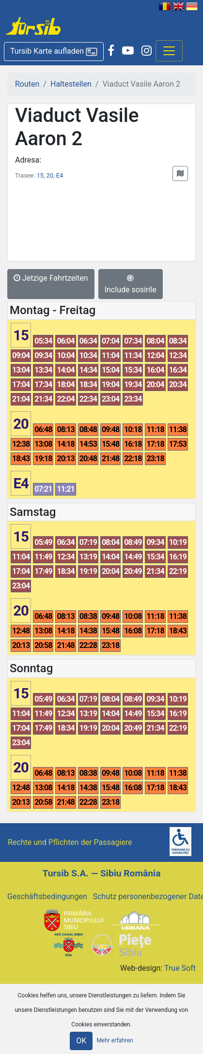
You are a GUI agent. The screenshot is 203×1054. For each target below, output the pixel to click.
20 (50, 175)
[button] (54, 51)
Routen (27, 84)
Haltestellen (71, 84)
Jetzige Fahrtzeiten (51, 278)
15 (40, 175)
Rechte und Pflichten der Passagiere (70, 842)
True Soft (180, 968)
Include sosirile (130, 284)
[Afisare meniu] (169, 50)
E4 (59, 175)
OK (81, 1040)
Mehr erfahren (114, 1040)
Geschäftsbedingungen (47, 896)
